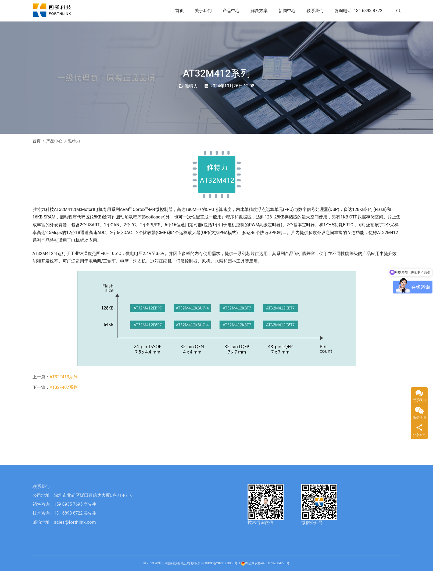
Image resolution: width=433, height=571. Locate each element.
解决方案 (259, 10)
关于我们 (203, 10)
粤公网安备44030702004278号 (265, 563)
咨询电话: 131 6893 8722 (358, 10)
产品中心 (231, 10)
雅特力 (191, 85)
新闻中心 (287, 10)
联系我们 (315, 10)
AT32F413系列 (64, 376)
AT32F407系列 (64, 387)
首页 (179, 10)
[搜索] (398, 10)
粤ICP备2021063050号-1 (222, 563)
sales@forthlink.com (75, 522)
